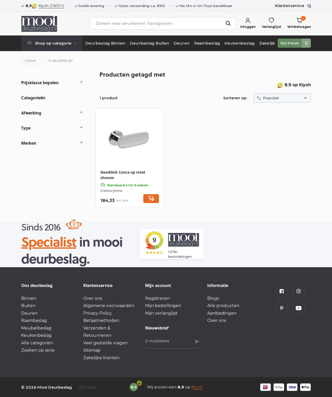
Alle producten (223, 305)
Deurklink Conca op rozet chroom (122, 174)
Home (30, 60)
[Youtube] (298, 308)
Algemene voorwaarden (108, 305)
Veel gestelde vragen (105, 342)
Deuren (181, 43)
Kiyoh (197, 386)
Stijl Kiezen (289, 43)
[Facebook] (281, 291)
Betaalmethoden (101, 320)
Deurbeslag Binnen (105, 43)
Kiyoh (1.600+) (51, 5)
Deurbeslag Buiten (149, 43)
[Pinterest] (281, 308)
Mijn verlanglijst (161, 313)
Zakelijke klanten (101, 357)
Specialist (48, 241)
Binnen (28, 298)
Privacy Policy (97, 313)
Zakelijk (267, 43)
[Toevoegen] (151, 198)
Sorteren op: (235, 98)
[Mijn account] (248, 23)
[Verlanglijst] (271, 23)
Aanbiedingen (221, 313)
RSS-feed (87, 387)
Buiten (28, 305)
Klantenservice (289, 5)
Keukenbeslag (239, 43)
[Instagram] (298, 291)
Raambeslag (207, 43)
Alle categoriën (37, 342)
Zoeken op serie (38, 350)
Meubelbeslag (36, 328)
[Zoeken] (163, 23)
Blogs (213, 298)
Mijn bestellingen (163, 305)
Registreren (157, 298)
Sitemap (91, 350)
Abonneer (197, 341)
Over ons (92, 298)
